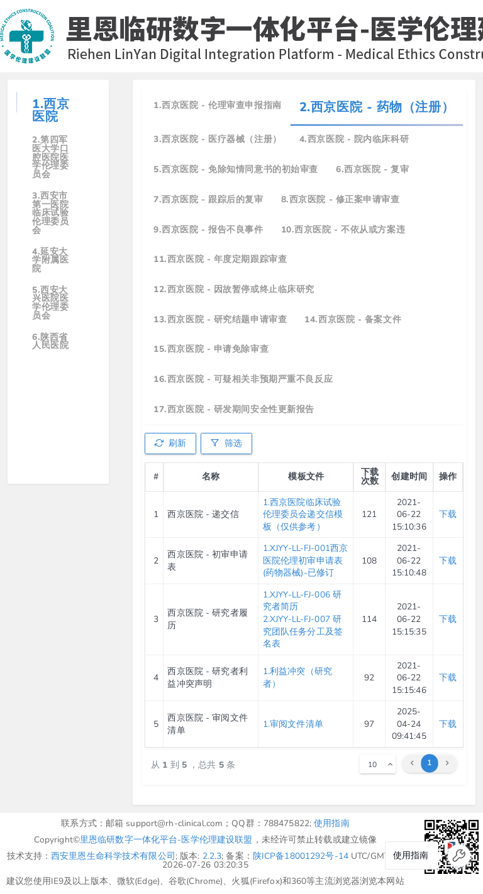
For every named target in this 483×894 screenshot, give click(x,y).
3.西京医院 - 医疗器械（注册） (217, 139)
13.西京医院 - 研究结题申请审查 (220, 319)
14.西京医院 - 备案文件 (352, 319)
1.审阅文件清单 (293, 724)
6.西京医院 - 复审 (372, 169)
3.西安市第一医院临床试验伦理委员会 (50, 213)
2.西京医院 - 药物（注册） (376, 107)
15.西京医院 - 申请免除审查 (211, 349)
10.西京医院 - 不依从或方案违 (343, 230)
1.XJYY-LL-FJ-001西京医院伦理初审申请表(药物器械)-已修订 (305, 560)
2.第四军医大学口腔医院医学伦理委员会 (50, 157)
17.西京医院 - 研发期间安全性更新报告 (233, 409)
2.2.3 (212, 856)
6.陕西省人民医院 (50, 341)
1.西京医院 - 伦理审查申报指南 (217, 105)
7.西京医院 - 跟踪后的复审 (208, 199)
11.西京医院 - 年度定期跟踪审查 (220, 259)
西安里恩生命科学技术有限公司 (113, 856)
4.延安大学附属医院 (50, 260)
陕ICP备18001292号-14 (300, 856)
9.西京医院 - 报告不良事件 (208, 230)
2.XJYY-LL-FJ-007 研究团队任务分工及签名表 (303, 631)
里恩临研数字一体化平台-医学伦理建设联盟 (166, 840)
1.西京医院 (50, 110)
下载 (448, 514)
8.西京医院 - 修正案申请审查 (340, 199)
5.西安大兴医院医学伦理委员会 (50, 303)
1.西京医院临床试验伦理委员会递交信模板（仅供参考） (303, 514)
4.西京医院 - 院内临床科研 (354, 139)
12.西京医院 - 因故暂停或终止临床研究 (233, 289)
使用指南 (332, 823)
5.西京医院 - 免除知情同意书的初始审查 (235, 169)
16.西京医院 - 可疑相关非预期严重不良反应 (243, 379)
